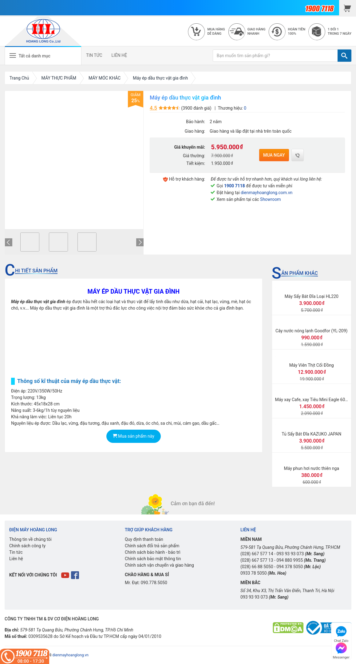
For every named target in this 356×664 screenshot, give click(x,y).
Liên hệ (16, 558)
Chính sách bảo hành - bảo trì (152, 552)
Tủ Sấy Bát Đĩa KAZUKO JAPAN (311, 434)
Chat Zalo (341, 633)
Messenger (341, 650)
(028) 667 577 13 (256, 560)
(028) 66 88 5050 (256, 566)
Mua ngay (274, 155)
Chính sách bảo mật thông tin (153, 558)
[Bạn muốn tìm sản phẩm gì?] (275, 55)
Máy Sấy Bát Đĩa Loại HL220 (311, 296)
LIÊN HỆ (119, 55)
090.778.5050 (154, 582)
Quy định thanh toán (144, 539)
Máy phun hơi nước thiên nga (311, 468)
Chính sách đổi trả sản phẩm (152, 545)
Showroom (270, 199)
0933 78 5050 (253, 573)
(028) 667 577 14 (256, 553)
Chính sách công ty (27, 545)
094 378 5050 (289, 566)
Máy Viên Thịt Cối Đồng (311, 365)
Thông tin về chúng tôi (30, 539)
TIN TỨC (94, 55)
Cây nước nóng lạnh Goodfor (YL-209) (311, 330)
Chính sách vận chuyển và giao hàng (159, 565)
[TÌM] (344, 55)
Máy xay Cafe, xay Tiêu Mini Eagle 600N (313, 399)
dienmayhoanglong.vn (71, 655)
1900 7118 (234, 185)
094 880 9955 (289, 560)
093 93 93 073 (290, 553)
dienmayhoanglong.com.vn (266, 192)
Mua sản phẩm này (133, 436)
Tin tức (16, 552)
